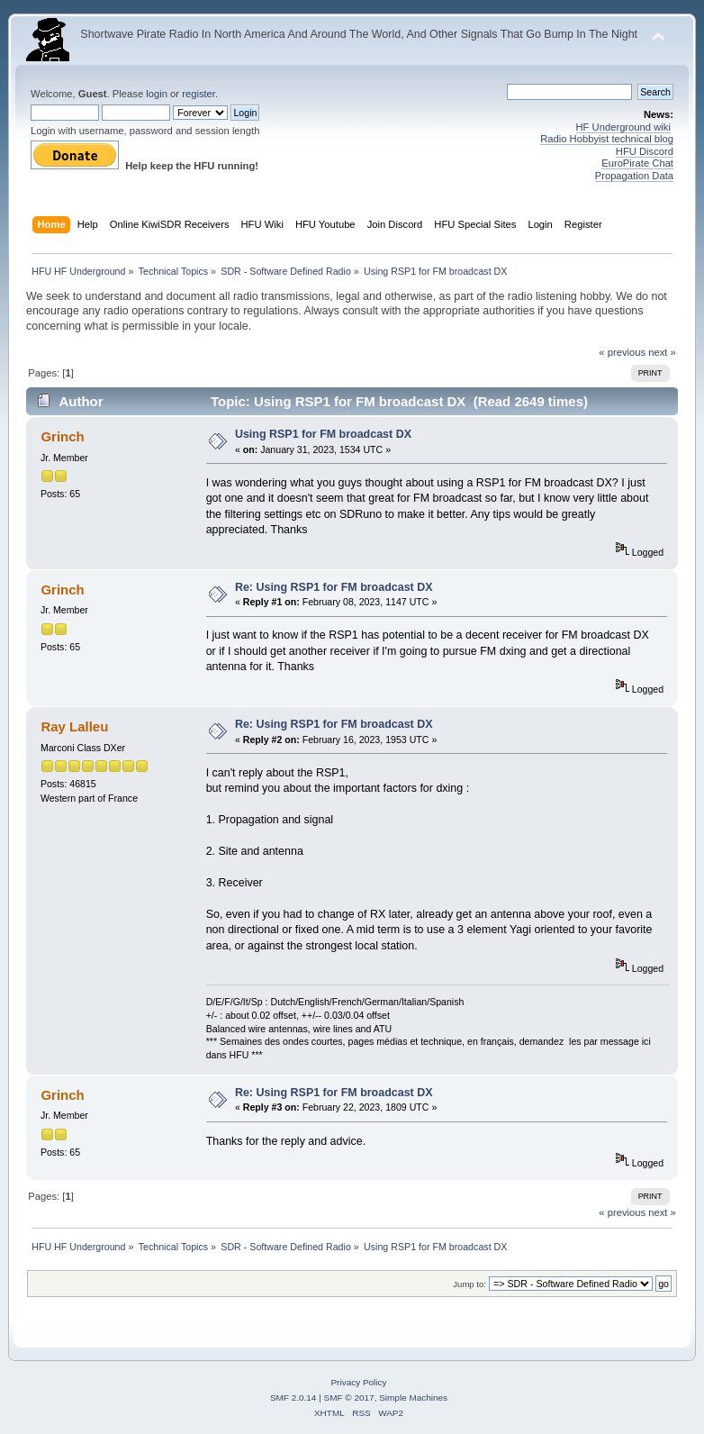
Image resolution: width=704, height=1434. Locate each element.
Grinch (62, 436)
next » (662, 352)
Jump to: (469, 1284)
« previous (622, 352)
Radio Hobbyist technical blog (606, 138)
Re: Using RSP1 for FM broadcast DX (334, 587)
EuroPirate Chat (637, 163)
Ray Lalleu (74, 726)
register (198, 93)
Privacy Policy (358, 1382)
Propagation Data (634, 175)
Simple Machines (413, 1397)
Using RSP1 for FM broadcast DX (323, 434)
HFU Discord (644, 151)
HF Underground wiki (623, 127)
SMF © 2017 (349, 1397)
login (156, 93)
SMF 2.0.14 (293, 1397)
